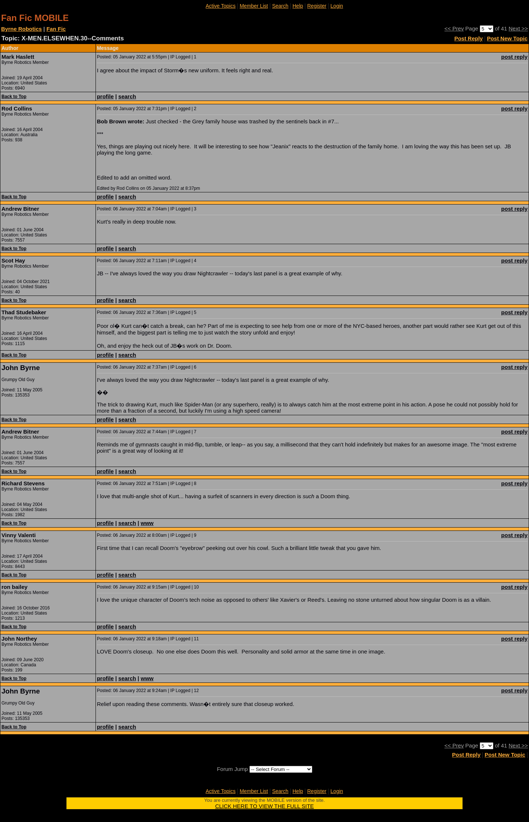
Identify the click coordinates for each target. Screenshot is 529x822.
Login (337, 6)
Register (316, 6)
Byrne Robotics (21, 29)
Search (280, 6)
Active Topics (220, 6)
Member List (254, 6)
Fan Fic (56, 29)
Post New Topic (507, 38)
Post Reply (468, 38)
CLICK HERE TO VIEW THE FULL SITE (264, 806)
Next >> (518, 28)
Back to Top (13, 96)
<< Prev (454, 28)
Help (297, 6)
